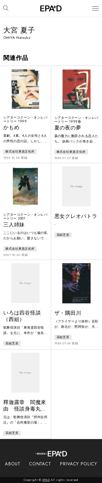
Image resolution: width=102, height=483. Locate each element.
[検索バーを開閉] (5, 8)
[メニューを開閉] (95, 9)
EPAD (46, 480)
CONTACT (40, 464)
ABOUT (12, 464)
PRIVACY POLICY (78, 464)
